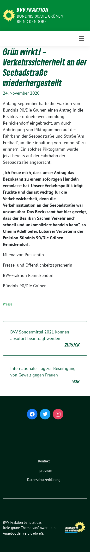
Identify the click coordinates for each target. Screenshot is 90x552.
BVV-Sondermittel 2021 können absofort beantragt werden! (45, 338)
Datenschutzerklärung (43, 479)
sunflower (40, 527)
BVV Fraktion (32, 10)
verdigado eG (33, 533)
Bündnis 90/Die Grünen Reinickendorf (40, 19)
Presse (7, 304)
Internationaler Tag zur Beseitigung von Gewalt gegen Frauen (45, 375)
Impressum (44, 470)
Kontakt (44, 461)
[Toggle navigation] (81, 39)
